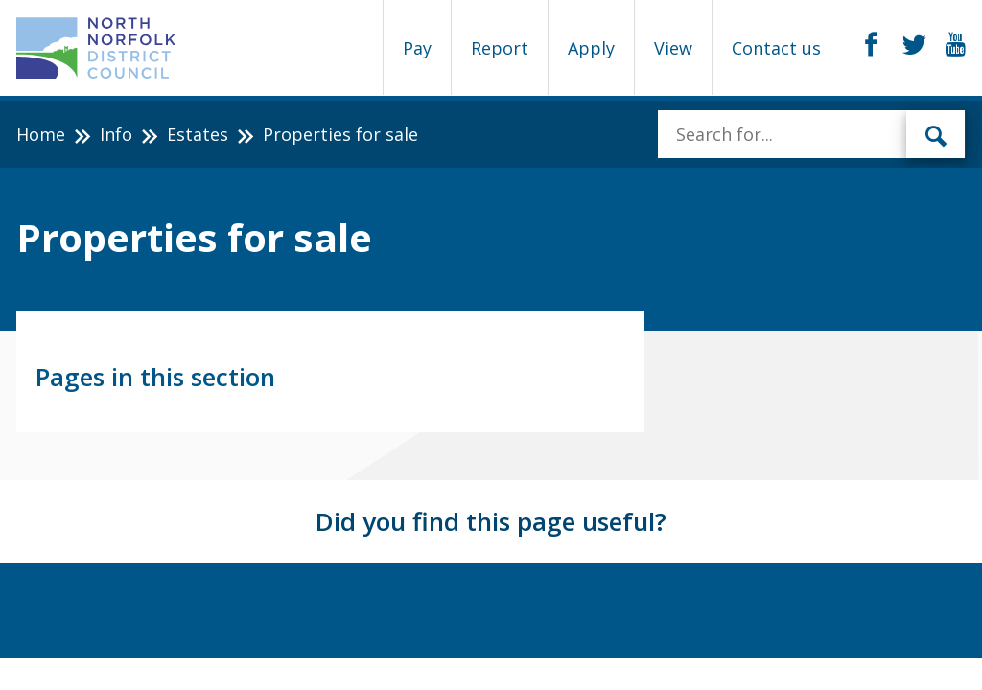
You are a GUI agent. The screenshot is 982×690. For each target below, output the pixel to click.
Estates (197, 134)
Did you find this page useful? (491, 521)
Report (499, 47)
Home (40, 134)
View (673, 47)
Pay (417, 47)
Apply (591, 47)
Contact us (776, 47)
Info (116, 134)
